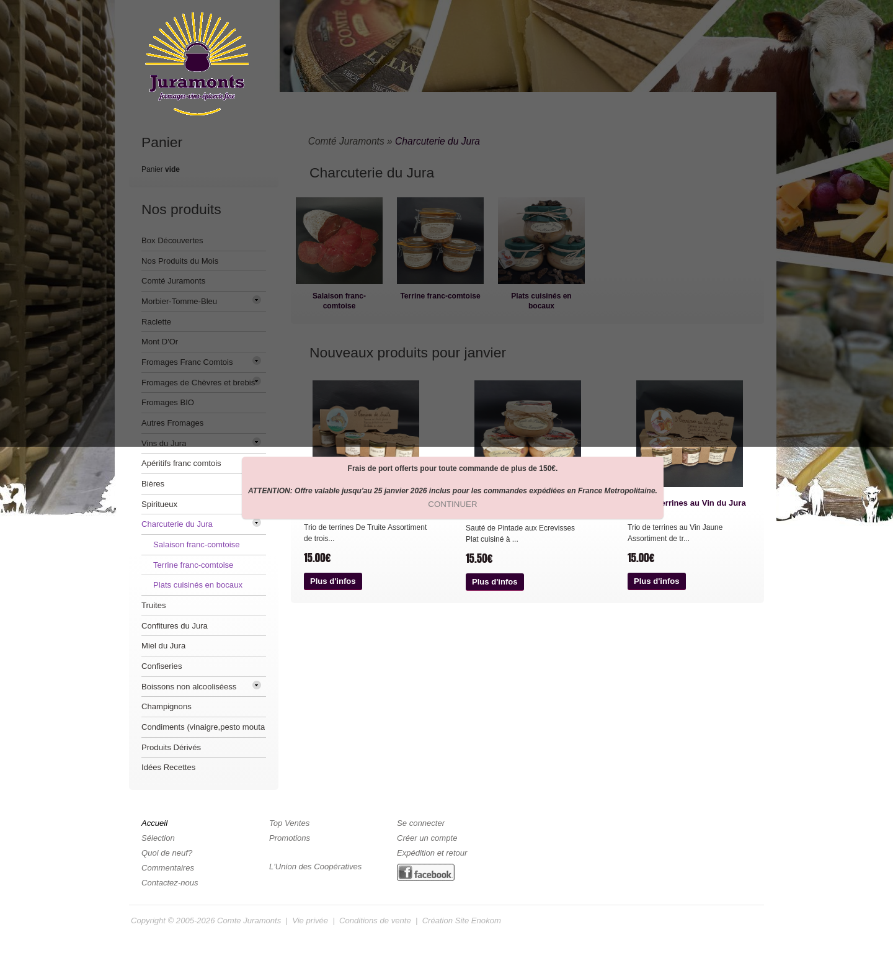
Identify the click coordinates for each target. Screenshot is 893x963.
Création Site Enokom (461, 920)
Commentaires (167, 867)
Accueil (154, 823)
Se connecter (421, 823)
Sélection (158, 838)
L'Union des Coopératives (315, 866)
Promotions (289, 838)
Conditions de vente (375, 920)
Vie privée (310, 920)
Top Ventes (289, 823)
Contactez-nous (169, 882)
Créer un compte (427, 838)
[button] (333, 581)
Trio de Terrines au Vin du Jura (687, 503)
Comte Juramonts (249, 920)
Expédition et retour (432, 853)
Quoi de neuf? (166, 853)
